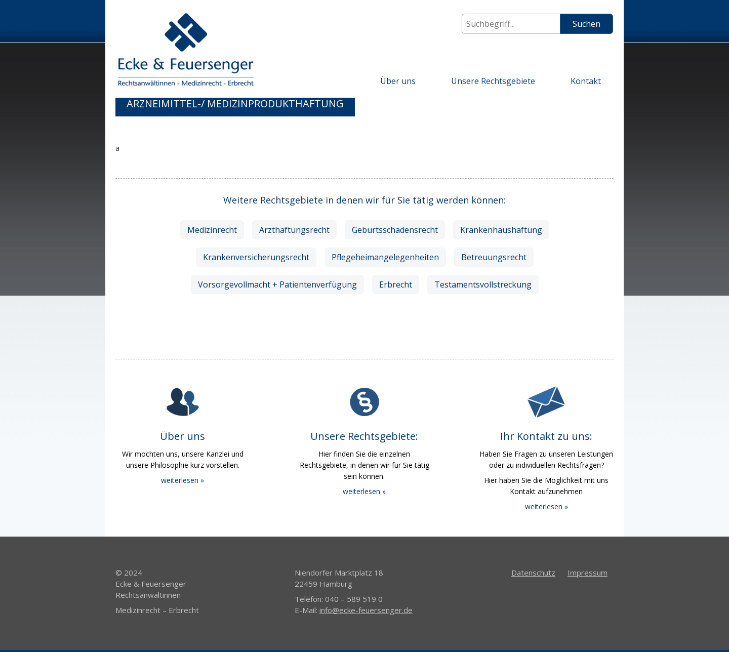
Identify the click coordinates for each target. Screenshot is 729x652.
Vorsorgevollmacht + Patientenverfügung (277, 284)
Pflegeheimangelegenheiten (385, 257)
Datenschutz (533, 572)
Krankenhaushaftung (501, 229)
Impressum (588, 572)
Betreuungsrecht (493, 257)
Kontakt (586, 81)
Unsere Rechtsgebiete (493, 81)
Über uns (398, 81)
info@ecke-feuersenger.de (366, 610)
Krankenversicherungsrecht (256, 257)
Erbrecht (395, 284)
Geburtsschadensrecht (395, 229)
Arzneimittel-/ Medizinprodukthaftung (235, 103)
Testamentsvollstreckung (483, 284)
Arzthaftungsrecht (294, 229)
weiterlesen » (182, 480)
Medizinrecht (212, 229)
